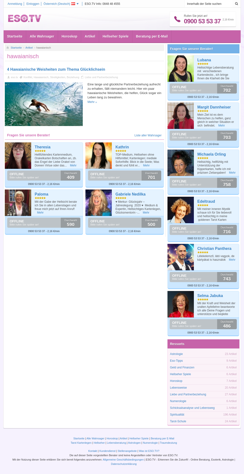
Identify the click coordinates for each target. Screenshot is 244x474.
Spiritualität (177, 414)
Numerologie (178, 401)
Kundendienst (107, 450)
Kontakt (92, 450)
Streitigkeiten (57, 77)
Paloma (41, 194)
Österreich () (59, 4)
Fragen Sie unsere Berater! (191, 49)
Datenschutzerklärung (124, 463)
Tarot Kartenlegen (81, 442)
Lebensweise (178, 387)
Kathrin (122, 147)
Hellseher (99, 442)
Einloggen (32, 4)
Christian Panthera (214, 248)
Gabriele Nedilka (130, 194)
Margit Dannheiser (214, 107)
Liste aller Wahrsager (148, 135)
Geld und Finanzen (182, 367)
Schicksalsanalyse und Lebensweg (192, 408)
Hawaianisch (41, 77)
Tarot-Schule (178, 421)
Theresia (43, 147)
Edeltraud (206, 201)
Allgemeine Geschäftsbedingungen (123, 459)
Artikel (90, 36)
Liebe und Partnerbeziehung (101, 77)
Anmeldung (15, 4)
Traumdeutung (168, 442)
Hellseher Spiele (116, 36)
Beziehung (73, 77)
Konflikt (28, 77)
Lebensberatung (116, 442)
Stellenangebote (127, 450)
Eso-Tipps (176, 360)
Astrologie (176, 354)
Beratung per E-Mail (152, 36)
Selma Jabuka (210, 296)
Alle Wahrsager (42, 36)
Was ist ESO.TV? (149, 450)
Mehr (91, 102)
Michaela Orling (211, 154)
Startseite (15, 36)
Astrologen (134, 442)
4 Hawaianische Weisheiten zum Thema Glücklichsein (56, 69)
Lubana (204, 60)
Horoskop (69, 36)
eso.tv (14, 77)
